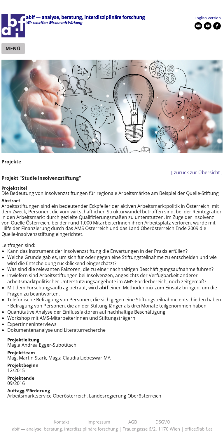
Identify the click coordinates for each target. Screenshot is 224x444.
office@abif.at (198, 429)
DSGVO (162, 422)
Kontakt (61, 422)
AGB (132, 422)
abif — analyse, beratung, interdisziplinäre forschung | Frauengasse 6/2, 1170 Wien (96, 429)
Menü (13, 48)
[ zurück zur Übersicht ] (197, 173)
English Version (208, 17)
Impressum (99, 422)
